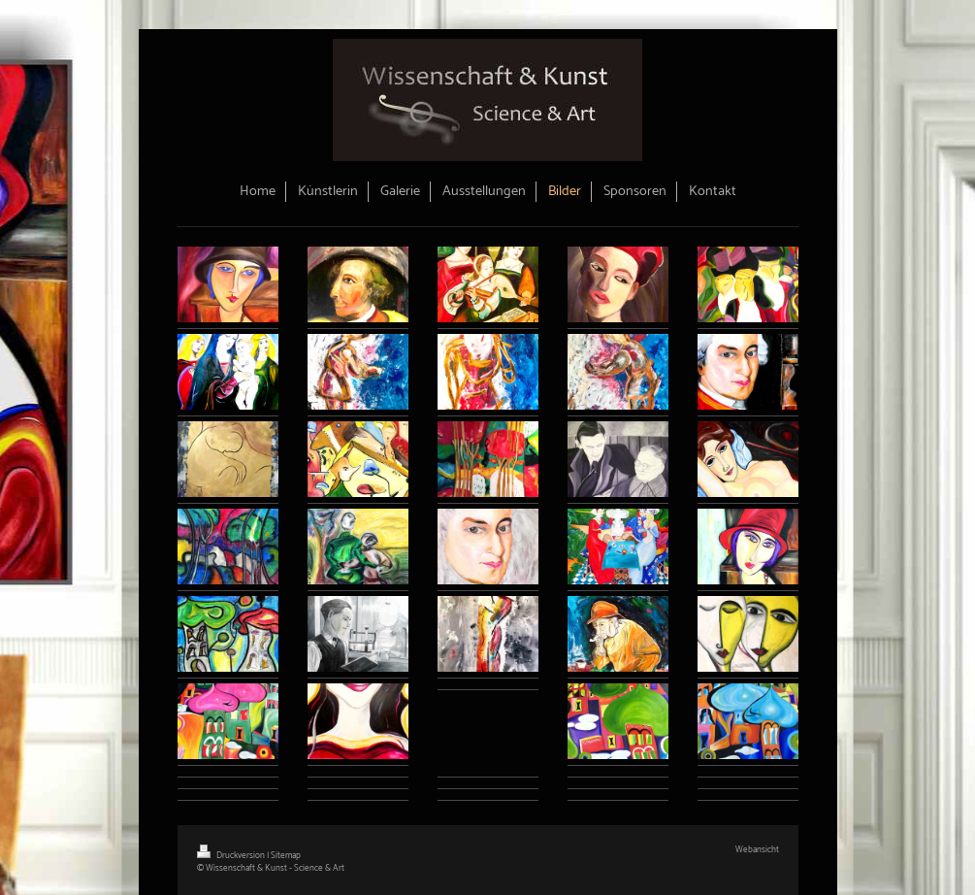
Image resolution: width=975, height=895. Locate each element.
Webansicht (757, 850)
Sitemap (286, 855)
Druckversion (232, 855)
